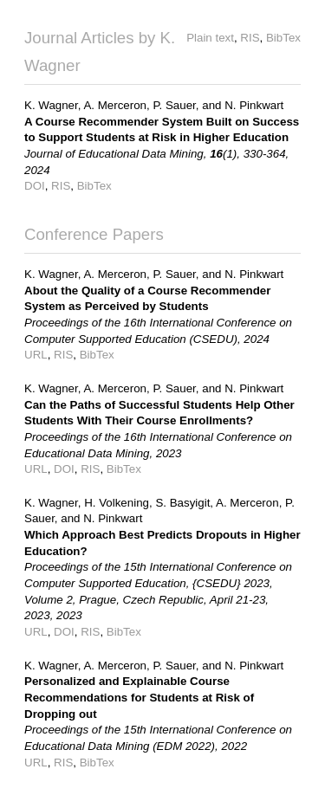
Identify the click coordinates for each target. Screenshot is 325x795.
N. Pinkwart (253, 105)
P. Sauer (174, 105)
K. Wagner (51, 105)
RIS (249, 37)
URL (36, 354)
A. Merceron (114, 105)
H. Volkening (116, 502)
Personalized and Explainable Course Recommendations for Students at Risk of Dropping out (139, 697)
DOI (34, 185)
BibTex (283, 37)
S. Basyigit (182, 502)
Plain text (210, 37)
